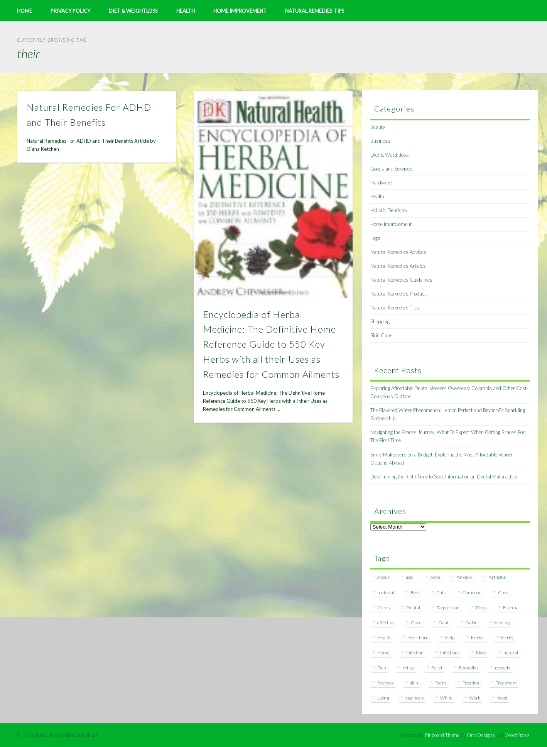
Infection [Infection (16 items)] (415, 653)
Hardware (381, 182)
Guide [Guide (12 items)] (471, 622)
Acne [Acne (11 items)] (435, 577)
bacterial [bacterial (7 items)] (385, 592)
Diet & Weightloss (133, 11)
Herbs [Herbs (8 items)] (507, 638)
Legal (376, 238)
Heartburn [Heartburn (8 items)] (418, 638)
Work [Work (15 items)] (474, 698)
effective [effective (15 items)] (385, 622)
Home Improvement (240, 11)
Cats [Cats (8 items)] (441, 592)
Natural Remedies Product (398, 294)
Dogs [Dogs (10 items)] (481, 607)
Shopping (380, 321)
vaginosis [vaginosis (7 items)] (414, 698)
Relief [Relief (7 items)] (436, 668)
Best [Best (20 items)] (415, 592)
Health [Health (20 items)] (384, 638)
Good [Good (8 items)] (416, 622)
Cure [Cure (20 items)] (503, 592)
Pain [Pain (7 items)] (381, 668)
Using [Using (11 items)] (383, 698)
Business (380, 141)
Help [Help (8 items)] (449, 638)
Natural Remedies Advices (398, 252)
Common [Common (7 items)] (471, 592)
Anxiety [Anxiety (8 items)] (464, 577)
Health (185, 11)
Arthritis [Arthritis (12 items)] (497, 577)
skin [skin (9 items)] (414, 683)
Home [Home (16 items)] (383, 653)
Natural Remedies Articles (398, 266)
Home (24, 11)
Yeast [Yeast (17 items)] (502, 698)
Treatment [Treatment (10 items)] (506, 683)
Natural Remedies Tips (314, 11)
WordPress (517, 735)
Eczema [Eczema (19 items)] (510, 607)
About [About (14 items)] (383, 577)
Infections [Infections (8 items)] (449, 653)
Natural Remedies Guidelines (401, 280)
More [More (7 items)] (481, 653)
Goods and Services (391, 169)
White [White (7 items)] (446, 698)
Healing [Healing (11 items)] (502, 622)
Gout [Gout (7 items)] (443, 622)
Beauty (377, 127)
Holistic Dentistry (388, 210)
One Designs (481, 735)
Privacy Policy (70, 11)
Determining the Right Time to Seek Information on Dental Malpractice (443, 476)
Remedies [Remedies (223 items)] (468, 668)
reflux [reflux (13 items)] (409, 668)
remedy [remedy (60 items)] (502, 668)
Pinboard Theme (442, 735)
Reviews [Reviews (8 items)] (385, 683)
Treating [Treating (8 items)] (471, 683)
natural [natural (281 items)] (510, 653)
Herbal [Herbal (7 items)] (478, 638)
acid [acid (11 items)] (410, 577)
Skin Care (381, 335)
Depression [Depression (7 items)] (448, 607)
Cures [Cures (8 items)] (383, 607)
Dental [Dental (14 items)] (413, 607)
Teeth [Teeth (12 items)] (440, 683)
